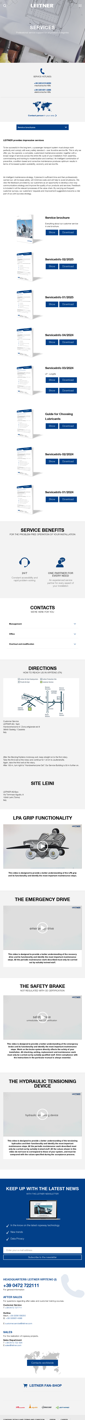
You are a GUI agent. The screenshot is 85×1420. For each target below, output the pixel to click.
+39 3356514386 (14, 1318)
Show (52, 232)
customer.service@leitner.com (18, 1323)
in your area (42, 115)
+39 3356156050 (17, 1315)
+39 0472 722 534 (13, 1342)
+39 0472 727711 (13, 1307)
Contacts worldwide (42, 1362)
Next (80, 564)
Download (68, 232)
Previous (4, 564)
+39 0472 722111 (21, 1285)
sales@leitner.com (13, 1345)
